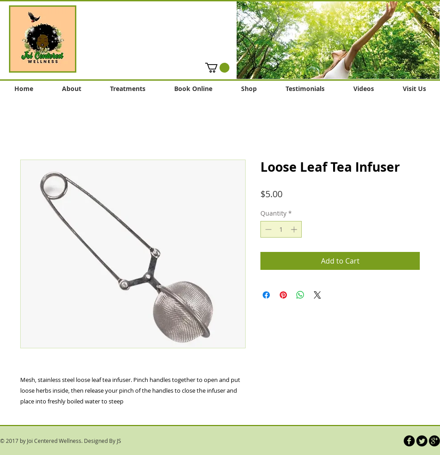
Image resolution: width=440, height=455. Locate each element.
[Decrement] (267, 229)
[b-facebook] (409, 440)
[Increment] (294, 229)
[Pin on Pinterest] (283, 295)
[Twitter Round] (421, 440)
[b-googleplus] (434, 440)
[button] (338, 40)
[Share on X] (317, 295)
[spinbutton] (281, 229)
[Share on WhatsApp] (300, 295)
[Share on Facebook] (266, 295)
